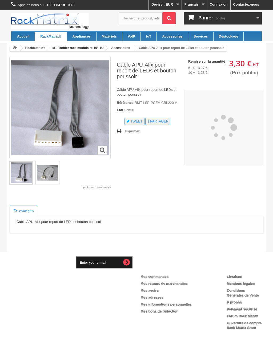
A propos (234, 302)
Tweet (134, 121)
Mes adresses (151, 297)
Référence (125, 103)
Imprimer (132, 131)
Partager (157, 121)
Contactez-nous (246, 4)
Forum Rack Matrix (242, 316)
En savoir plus (24, 211)
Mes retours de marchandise (163, 283)
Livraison (234, 277)
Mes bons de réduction (159, 311)
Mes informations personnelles (165, 304)
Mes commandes (154, 277)
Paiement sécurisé (242, 309)
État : (121, 110)
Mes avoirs (149, 290)
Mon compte (155, 268)
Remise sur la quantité (206, 61)
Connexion (218, 4)
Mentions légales (241, 283)
